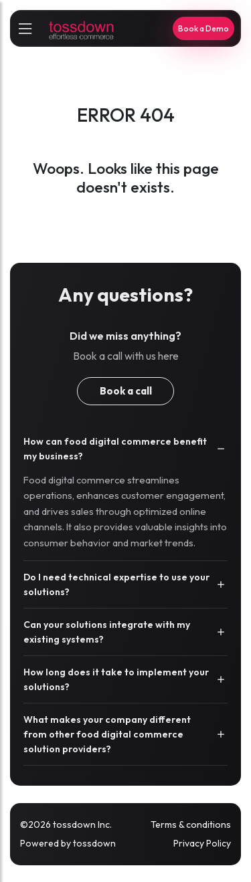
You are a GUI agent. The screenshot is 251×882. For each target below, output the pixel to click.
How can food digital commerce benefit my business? (115, 448)
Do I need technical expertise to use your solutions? (116, 584)
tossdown (94, 843)
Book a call (126, 390)
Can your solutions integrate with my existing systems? (106, 632)
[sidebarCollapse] (25, 29)
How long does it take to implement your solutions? (116, 679)
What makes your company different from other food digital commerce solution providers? (107, 734)
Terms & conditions (191, 824)
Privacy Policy (202, 843)
